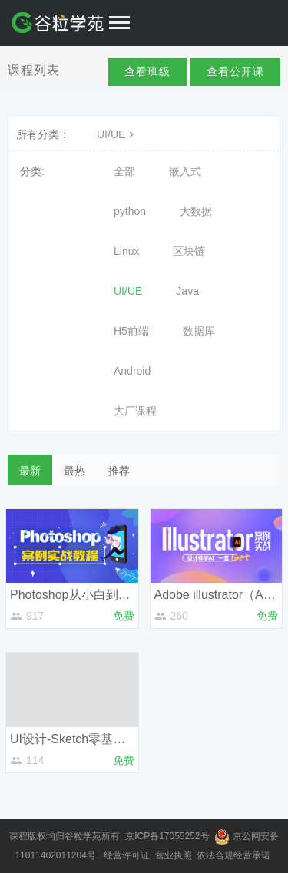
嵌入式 (185, 171)
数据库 (199, 331)
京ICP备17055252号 (168, 836)
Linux (126, 251)
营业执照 (174, 855)
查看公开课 (235, 71)
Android (132, 371)
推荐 (119, 471)
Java (187, 291)
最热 (74, 471)
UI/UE (117, 134)
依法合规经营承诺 (235, 855)
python (130, 211)
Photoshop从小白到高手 (76, 594)
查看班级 (147, 71)
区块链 (189, 251)
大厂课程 (135, 411)
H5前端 (131, 331)
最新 (30, 471)
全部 (124, 171)
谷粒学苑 (83, 836)
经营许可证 (128, 855)
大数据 (196, 211)
